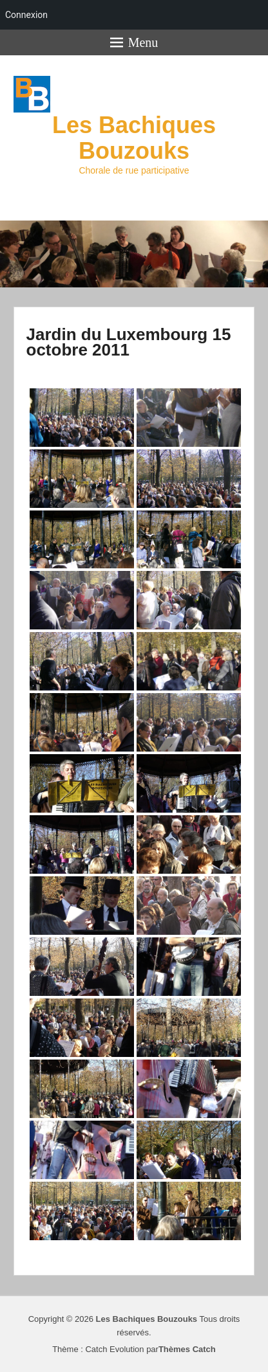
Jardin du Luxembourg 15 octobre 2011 (128, 342)
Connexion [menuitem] (26, 15)
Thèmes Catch (187, 1349)
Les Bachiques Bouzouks (134, 138)
